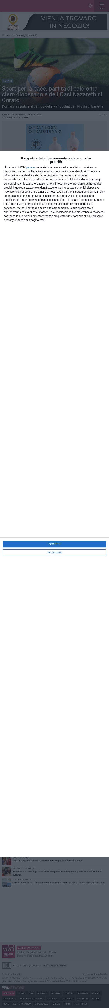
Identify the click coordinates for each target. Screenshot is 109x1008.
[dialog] (54, 504)
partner (30, 167)
